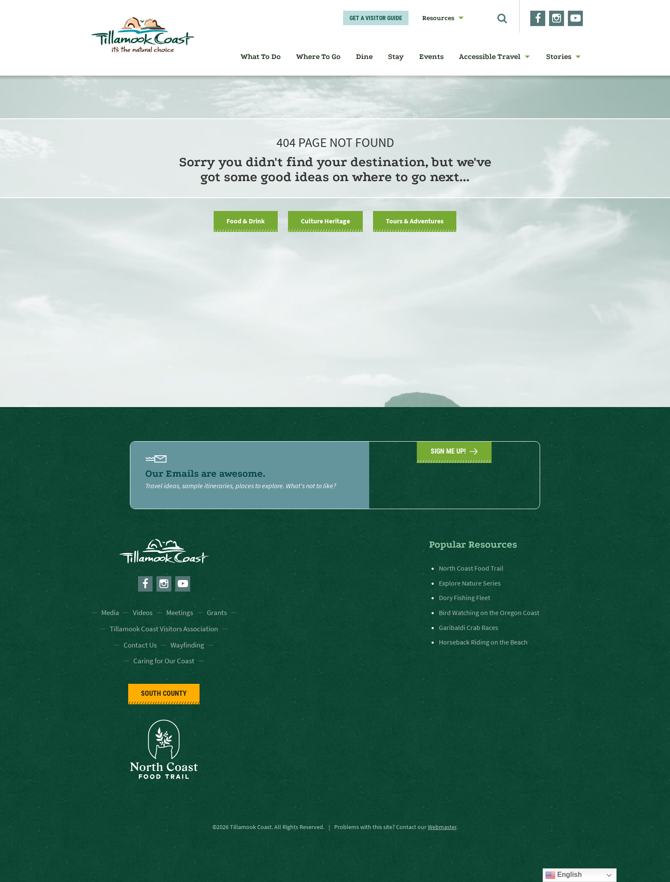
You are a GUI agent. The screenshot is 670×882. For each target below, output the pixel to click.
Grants (217, 612)
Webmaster (442, 827)
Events (431, 57)
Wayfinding (187, 645)
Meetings (179, 612)
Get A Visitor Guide (376, 18)
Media (110, 612)
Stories (558, 57)
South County (164, 693)
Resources (438, 18)
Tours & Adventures (415, 221)
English (563, 875)
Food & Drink (245, 221)
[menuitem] (440, 18)
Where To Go (318, 57)
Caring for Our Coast (163, 660)
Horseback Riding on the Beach (483, 642)
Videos (143, 612)
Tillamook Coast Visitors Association (164, 628)
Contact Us (140, 645)
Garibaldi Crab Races (468, 627)
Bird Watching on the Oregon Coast (489, 612)
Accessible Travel (489, 57)
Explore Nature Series (470, 583)
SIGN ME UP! (454, 474)
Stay (396, 57)
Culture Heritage (325, 221)
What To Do (261, 57)
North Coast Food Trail (471, 568)
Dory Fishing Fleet (464, 597)
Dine (364, 57)
